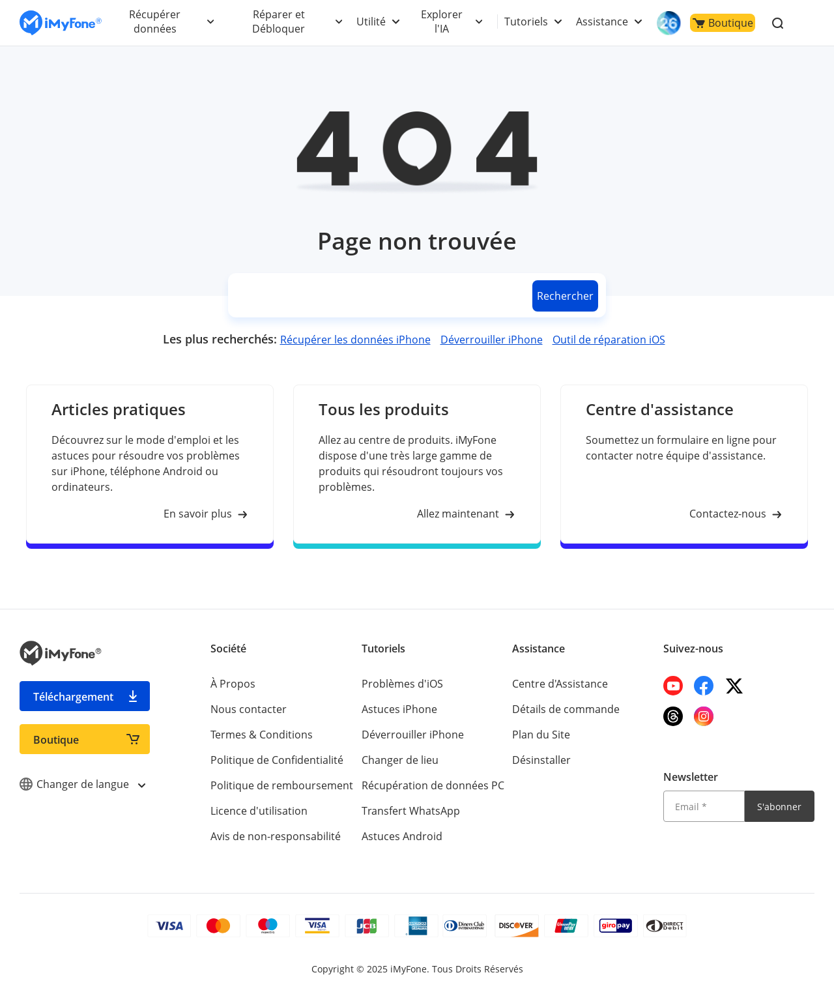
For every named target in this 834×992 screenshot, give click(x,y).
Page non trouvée (417, 241)
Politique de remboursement (281, 785)
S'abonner (779, 806)
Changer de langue (82, 784)
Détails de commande (566, 709)
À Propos (232, 684)
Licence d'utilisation (259, 811)
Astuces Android (402, 836)
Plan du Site (541, 734)
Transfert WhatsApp (411, 811)
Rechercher (565, 296)
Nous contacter (248, 709)
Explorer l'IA (442, 21)
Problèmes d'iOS (402, 684)
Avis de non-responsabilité (275, 836)
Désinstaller (541, 760)
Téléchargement (73, 697)
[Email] (703, 806)
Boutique (723, 23)
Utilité (371, 21)
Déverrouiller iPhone (491, 339)
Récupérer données (154, 21)
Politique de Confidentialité (276, 760)
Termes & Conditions (261, 734)
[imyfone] (61, 23)
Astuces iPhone (399, 709)
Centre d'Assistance (560, 684)
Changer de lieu (400, 760)
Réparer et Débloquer (278, 21)
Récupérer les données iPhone (355, 339)
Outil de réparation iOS (609, 339)
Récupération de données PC (433, 785)
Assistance (602, 21)
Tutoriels (526, 21)
